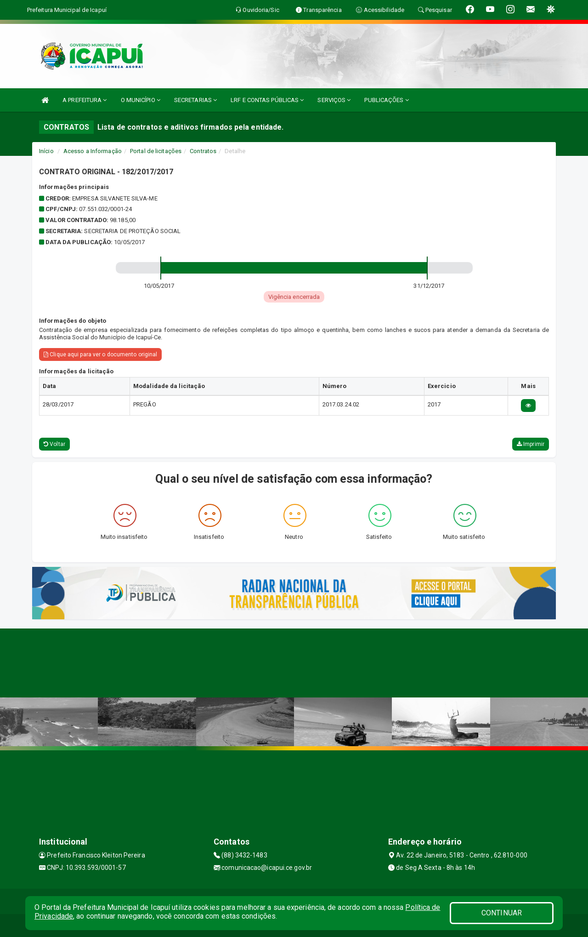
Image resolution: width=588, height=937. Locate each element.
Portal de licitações (155, 151)
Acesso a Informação (92, 151)
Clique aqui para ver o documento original (100, 354)
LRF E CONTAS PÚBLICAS (267, 100)
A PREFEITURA (84, 100)
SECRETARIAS (195, 100)
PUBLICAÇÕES (386, 100)
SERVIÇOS (334, 100)
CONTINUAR (501, 912)
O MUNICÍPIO (140, 100)
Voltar (54, 444)
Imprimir (530, 444)
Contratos (203, 151)
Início (46, 151)
